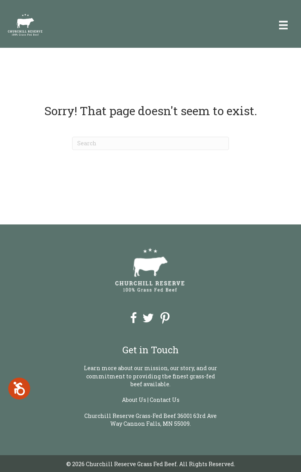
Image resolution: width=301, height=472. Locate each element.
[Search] (150, 143)
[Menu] (283, 25)
